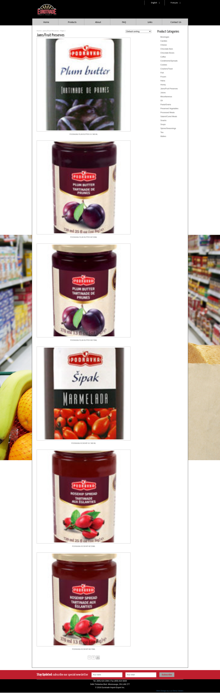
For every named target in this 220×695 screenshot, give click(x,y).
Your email (131, 675)
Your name (97, 675)
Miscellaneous (166, 97)
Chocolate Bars (166, 49)
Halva (162, 81)
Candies (163, 41)
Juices (163, 93)
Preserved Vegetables (169, 108)
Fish (162, 73)
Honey (163, 85)
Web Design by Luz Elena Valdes (169, 691)
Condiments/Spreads (169, 61)
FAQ (124, 22)
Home (46, 22)
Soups (163, 124)
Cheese (163, 45)
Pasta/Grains (165, 105)
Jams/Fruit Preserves (51, 31)
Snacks (163, 120)
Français (174, 3)
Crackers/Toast (166, 69)
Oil (161, 101)
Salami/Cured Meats (168, 116)
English (154, 3)
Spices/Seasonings (168, 128)
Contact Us (175, 22)
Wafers (163, 136)
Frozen (163, 77)
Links (150, 22)
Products (72, 22)
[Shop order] (138, 31)
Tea (161, 132)
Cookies (163, 65)
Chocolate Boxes (167, 53)
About (98, 22)
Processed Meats (167, 112)
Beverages (164, 37)
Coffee (163, 57)
